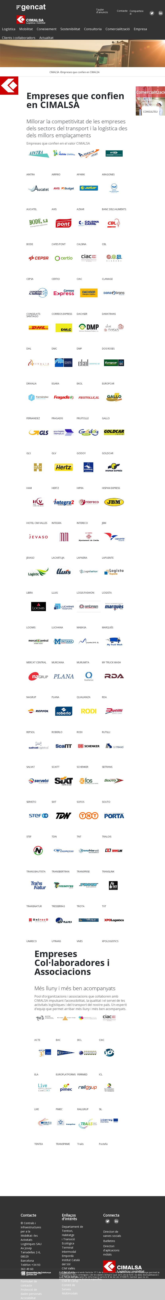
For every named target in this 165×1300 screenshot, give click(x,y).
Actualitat (46, 38)
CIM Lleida (68, 1272)
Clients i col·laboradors (18, 38)
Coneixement (46, 29)
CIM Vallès (68, 1268)
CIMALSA (54, 72)
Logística (8, 29)
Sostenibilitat (70, 29)
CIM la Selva (70, 1277)
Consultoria (93, 29)
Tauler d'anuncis (102, 11)
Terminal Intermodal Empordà (69, 1252)
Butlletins (109, 1241)
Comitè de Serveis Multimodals (70, 1289)
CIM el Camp (70, 1281)
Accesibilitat (28, 1298)
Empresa (140, 29)
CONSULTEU (150, 111)
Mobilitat (26, 29)
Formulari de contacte (29, 1283)
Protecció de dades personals (31, 1292)
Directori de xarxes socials (112, 1234)
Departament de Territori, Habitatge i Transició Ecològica (72, 1235)
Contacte (122, 11)
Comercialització (118, 29)
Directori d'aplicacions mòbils (111, 1250)
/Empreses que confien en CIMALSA (80, 72)
